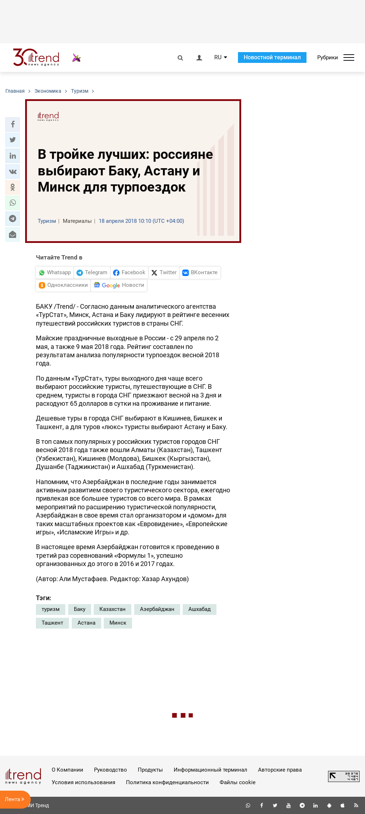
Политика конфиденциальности (167, 782)
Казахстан (112, 609)
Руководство (110, 770)
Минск (117, 623)
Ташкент (52, 623)
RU (217, 57)
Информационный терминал (210, 770)
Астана (86, 623)
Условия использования (83, 782)
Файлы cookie (238, 782)
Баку (79, 609)
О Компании (67, 770)
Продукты (150, 770)
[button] (13, 124)
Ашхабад (199, 609)
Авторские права (280, 770)
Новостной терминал (272, 57)
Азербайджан (157, 609)
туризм (51, 609)
